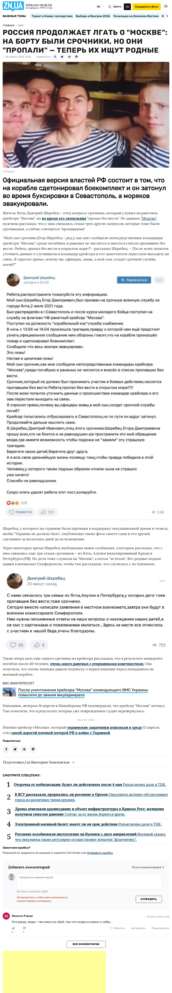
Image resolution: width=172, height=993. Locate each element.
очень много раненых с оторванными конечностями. (97, 663)
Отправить (149, 899)
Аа (127, 6)
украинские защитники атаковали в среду (104, 727)
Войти (117, 6)
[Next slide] (166, 16)
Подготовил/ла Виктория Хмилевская (36, 762)
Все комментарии (86, 944)
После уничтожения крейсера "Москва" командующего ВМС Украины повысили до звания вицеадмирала (83, 692)
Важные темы (14, 16)
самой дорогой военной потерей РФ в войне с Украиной (60, 732)
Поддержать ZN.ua (146, 6)
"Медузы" (148, 218)
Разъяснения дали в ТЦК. (90, 784)
